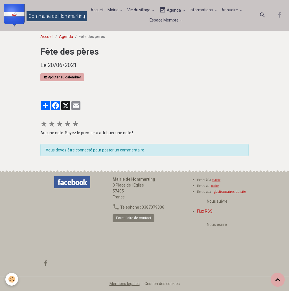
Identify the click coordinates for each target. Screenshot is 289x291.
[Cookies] (12, 279)
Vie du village (139, 10)
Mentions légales (125, 283)
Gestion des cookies (162, 283)
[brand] (41, 15)
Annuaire (230, 10)
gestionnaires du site (229, 191)
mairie (216, 180)
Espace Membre (164, 20)
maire (215, 186)
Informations (202, 10)
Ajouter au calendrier (62, 77)
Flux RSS (205, 211)
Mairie (113, 10)
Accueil (97, 10)
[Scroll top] (278, 280)
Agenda (170, 10)
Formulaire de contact (133, 218)
